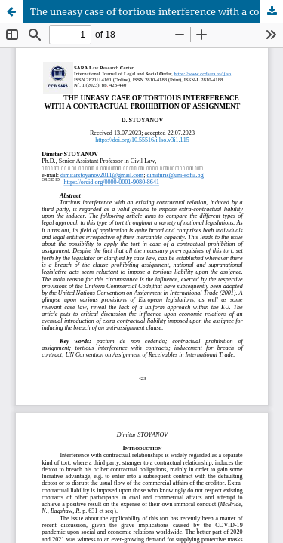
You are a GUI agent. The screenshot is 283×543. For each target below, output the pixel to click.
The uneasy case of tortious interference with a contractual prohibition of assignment (156, 11)
